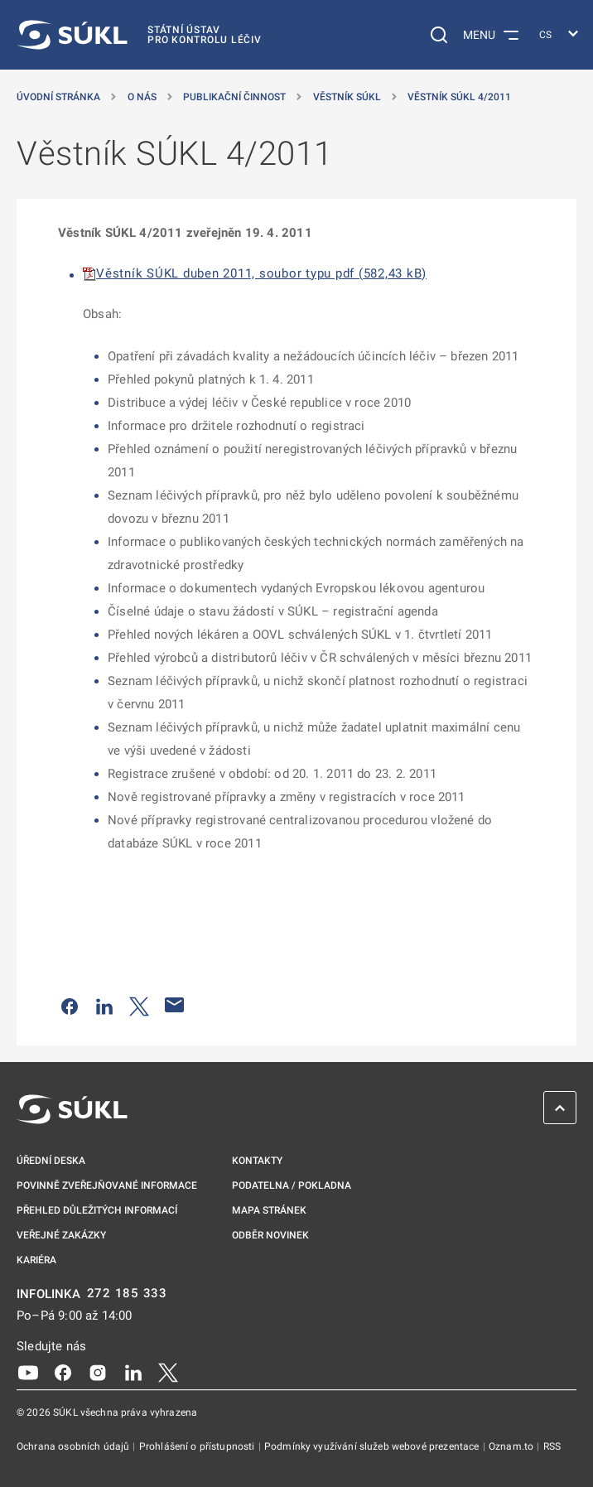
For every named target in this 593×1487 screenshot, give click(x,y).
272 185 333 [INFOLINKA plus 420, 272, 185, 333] (127, 1293)
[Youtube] (28, 1371)
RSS (552, 1446)
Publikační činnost (234, 97)
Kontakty (257, 1160)
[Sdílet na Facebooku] (69, 1004)
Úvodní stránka (58, 97)
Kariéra (36, 1260)
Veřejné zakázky (61, 1235)
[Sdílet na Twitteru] (139, 1004)
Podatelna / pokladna (291, 1185)
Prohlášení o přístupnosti (198, 1446)
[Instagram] (97, 1371)
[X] (168, 1371)
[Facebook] (63, 1371)
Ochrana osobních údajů (74, 1446)
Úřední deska (51, 1160)
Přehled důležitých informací (97, 1210)
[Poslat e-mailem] (174, 1004)
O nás (142, 97)
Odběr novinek (270, 1235)
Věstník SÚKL (347, 97)
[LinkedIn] (133, 1371)
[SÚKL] (139, 35)
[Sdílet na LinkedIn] (104, 1004)
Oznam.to (512, 1446)
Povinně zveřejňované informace (107, 1185)
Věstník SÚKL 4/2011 (459, 97)
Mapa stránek (269, 1210)
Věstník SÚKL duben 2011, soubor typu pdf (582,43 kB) (261, 273)
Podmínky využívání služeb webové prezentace (373, 1446)
